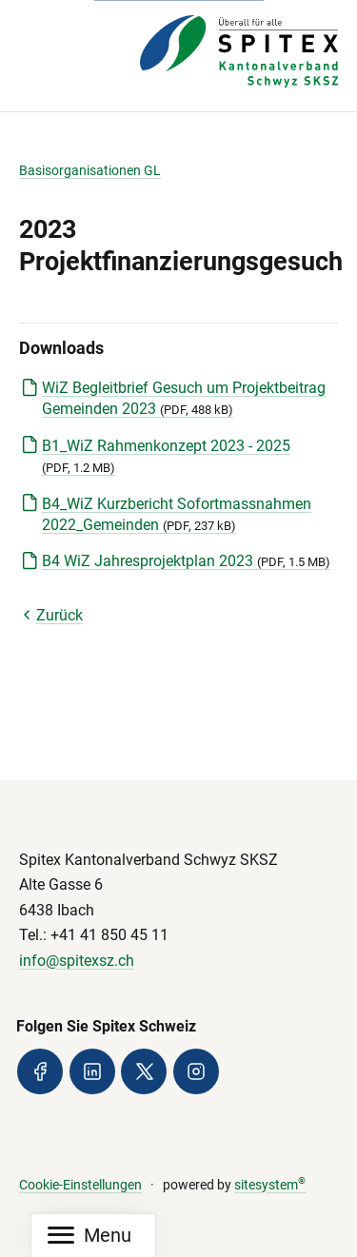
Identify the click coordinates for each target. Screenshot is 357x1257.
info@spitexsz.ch (76, 961)
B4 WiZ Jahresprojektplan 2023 (186, 561)
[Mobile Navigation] (89, 1235)
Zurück (51, 615)
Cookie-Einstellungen (80, 1185)
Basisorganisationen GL (90, 171)
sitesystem (270, 1185)
